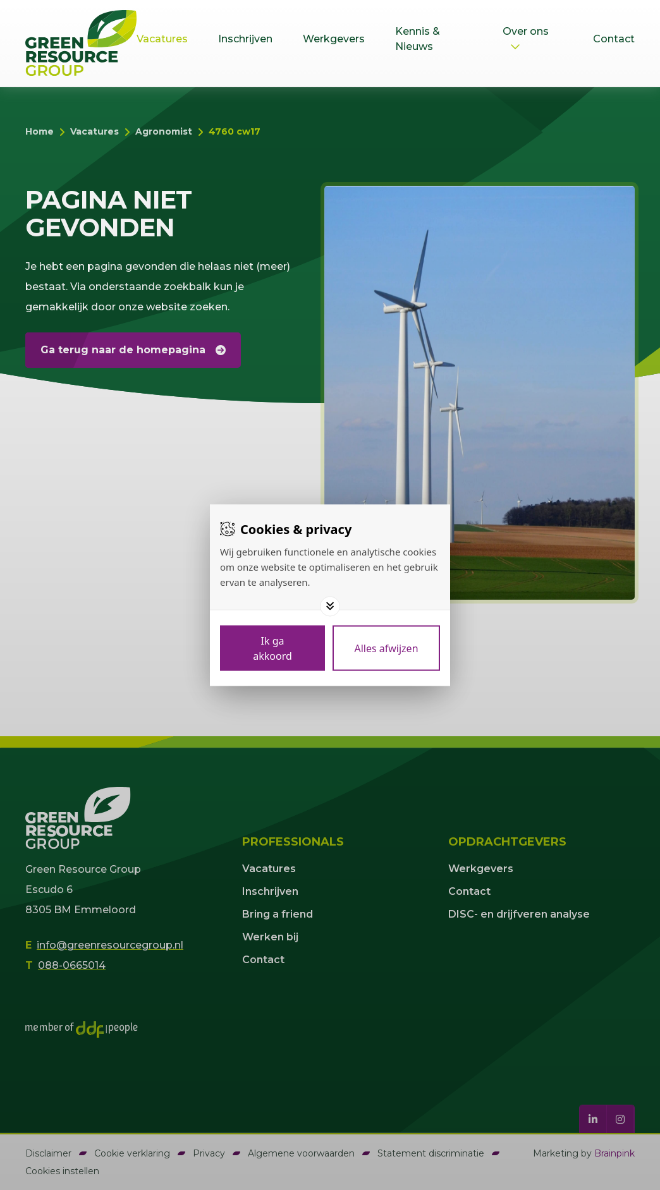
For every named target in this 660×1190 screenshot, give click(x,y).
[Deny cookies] (386, 648)
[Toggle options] (330, 606)
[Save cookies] (272, 648)
